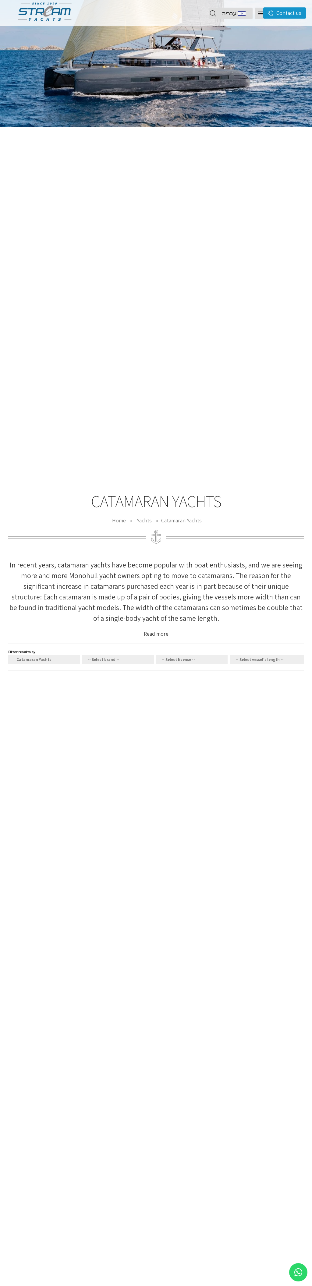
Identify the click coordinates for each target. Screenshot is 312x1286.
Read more (156, 633)
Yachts (144, 520)
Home (119, 520)
